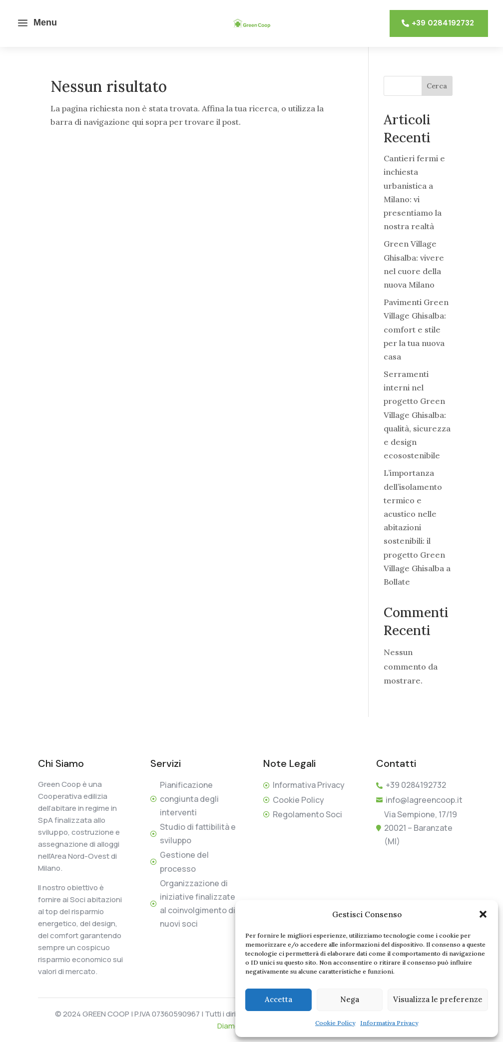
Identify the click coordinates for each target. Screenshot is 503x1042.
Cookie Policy (335, 1023)
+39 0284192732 (443, 23)
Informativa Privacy (389, 1023)
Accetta (278, 999)
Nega (349, 999)
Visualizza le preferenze (438, 999)
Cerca (437, 85)
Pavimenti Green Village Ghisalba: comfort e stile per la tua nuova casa (416, 329)
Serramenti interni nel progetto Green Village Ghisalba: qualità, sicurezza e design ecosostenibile (417, 414)
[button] (483, 914)
